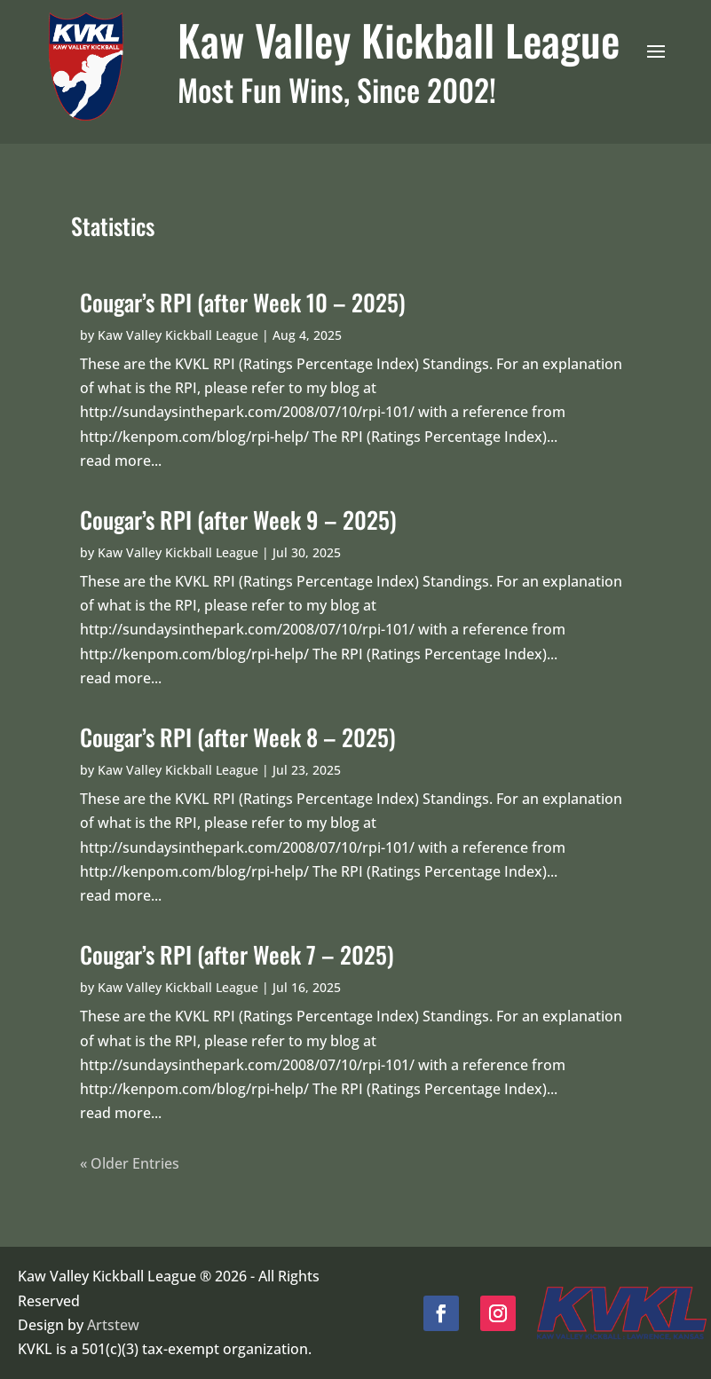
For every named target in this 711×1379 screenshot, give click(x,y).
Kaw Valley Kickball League (178, 335)
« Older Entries (129, 1163)
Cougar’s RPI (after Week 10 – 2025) (243, 302)
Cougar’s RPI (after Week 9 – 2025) (238, 519)
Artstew (113, 1325)
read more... (121, 460)
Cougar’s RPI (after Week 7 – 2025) (237, 954)
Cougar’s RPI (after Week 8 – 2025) (238, 737)
